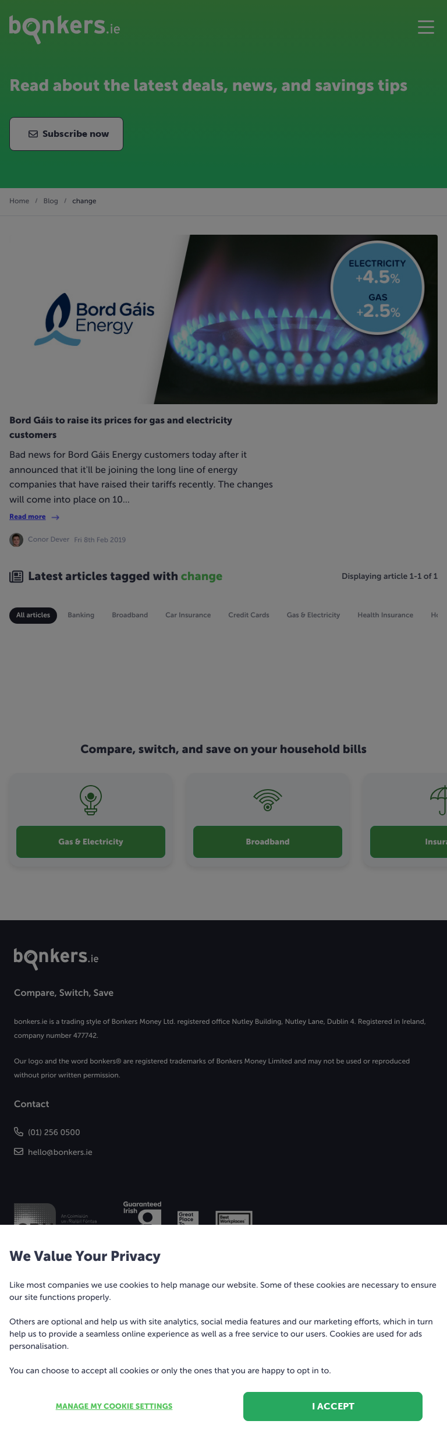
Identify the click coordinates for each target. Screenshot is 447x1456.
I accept (333, 1406)
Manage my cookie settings (114, 1406)
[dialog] (223, 728)
